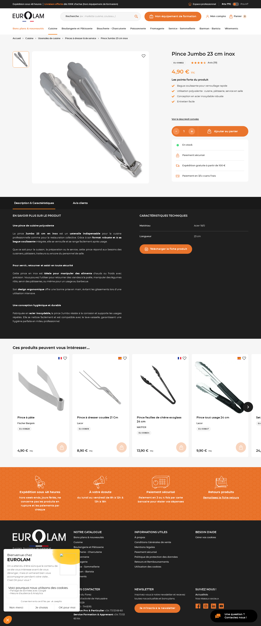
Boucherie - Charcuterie (88, 549)
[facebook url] (197, 603)
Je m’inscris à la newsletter (157, 605)
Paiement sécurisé (145, 549)
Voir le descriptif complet (185, 119)
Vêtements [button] (231, 29)
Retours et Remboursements (151, 559)
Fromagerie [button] (157, 29)
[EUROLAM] (28, 16)
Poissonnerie (81, 554)
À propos (139, 535)
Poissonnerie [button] (138, 29)
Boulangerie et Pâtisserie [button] (77, 29)
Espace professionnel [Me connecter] (202, 4)
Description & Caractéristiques (34, 203)
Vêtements (80, 574)
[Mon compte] (216, 16)
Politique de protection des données (156, 554)
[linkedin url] (213, 603)
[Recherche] (100, 16)
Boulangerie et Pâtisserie (89, 544)
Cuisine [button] (52, 29)
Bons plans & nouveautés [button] (28, 29)
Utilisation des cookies (147, 564)
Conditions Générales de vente (152, 540)
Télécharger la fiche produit (166, 249)
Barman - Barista (84, 569)
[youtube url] (221, 603)
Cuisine (78, 540)
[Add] (191, 131)
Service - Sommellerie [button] (182, 29)
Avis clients (80, 203)
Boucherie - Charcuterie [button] (111, 29)
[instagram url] (205, 603)
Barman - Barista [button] (210, 29)
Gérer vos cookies (205, 535)
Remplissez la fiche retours (221, 495)
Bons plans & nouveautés (89, 535)
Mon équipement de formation (173, 16)
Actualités (201, 592)
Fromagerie (81, 559)
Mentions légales (144, 544)
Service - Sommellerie (87, 564)
